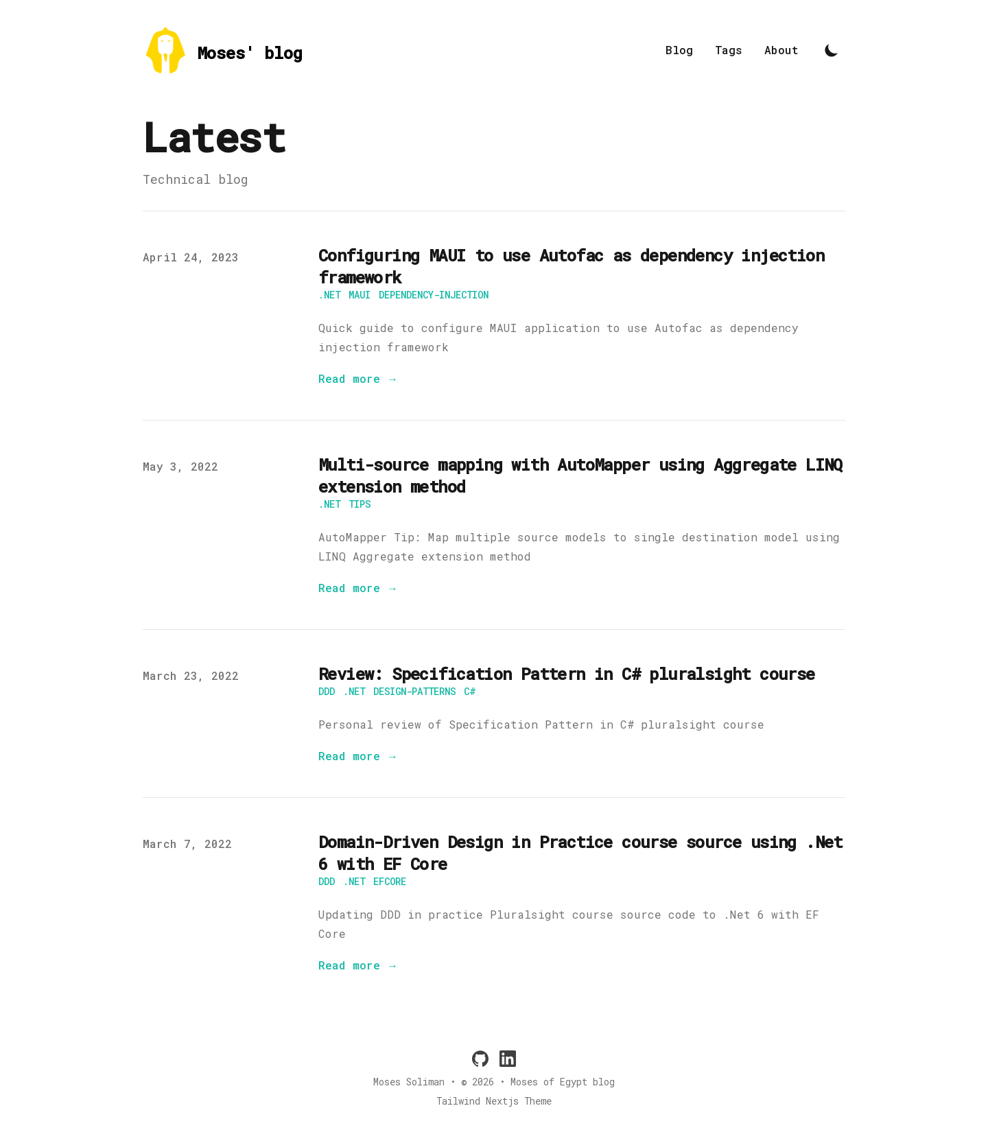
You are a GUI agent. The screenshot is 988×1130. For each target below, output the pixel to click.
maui (359, 294)
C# (469, 691)
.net (329, 294)
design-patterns (414, 691)
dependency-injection (434, 294)
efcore (389, 881)
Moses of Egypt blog (562, 1081)
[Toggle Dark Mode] (832, 50)
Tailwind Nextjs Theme (494, 1100)
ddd (326, 691)
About (781, 50)
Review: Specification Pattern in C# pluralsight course (566, 674)
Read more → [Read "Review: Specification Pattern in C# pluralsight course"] (358, 756)
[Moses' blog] (223, 50)
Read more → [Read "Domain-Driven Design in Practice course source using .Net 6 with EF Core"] (358, 965)
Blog (679, 50)
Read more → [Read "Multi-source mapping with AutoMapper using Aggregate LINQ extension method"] (358, 587)
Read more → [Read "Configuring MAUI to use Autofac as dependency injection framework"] (358, 378)
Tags (728, 50)
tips (359, 503)
